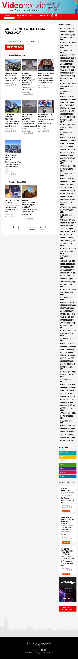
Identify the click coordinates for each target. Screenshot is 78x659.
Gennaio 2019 (65, 138)
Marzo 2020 (65, 185)
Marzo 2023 (65, 308)
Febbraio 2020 (66, 182)
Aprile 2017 (65, 64)
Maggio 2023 (65, 314)
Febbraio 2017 (66, 58)
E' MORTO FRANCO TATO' (66, 489)
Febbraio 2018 (66, 99)
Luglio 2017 (65, 73)
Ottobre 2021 (65, 248)
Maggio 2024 (65, 355)
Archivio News (47, 653)
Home (7, 15)
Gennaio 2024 (65, 343)
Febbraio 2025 (66, 388)
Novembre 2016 (66, 45)
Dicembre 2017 (66, 92)
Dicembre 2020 (66, 215)
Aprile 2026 (65, 435)
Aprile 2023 (65, 311)
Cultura (62, 464)
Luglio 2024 (65, 361)
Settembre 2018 (66, 120)
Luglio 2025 (65, 402)
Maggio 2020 (65, 191)
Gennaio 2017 (65, 55)
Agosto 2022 (65, 282)
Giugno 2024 (65, 358)
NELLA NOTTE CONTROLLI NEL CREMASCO (28, 117)
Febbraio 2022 (66, 264)
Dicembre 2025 (66, 421)
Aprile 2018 (65, 105)
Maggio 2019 (65, 149)
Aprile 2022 (65, 270)
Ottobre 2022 (65, 290)
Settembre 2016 (66, 38)
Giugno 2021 (65, 235)
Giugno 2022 (65, 276)
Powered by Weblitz (39, 647)
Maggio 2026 (65, 438)
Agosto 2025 (65, 405)
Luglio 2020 (65, 196)
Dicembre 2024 (66, 380)
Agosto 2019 (65, 158)
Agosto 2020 (65, 199)
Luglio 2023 (65, 320)
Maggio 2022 (65, 273)
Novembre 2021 (66, 251)
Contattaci (28, 653)
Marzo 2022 (65, 267)
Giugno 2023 (65, 317)
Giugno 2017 (65, 70)
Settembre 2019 (66, 161)
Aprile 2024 (65, 352)
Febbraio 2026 (66, 429)
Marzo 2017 (65, 61)
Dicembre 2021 (66, 256)
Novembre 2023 (66, 334)
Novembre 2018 (66, 128)
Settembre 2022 (66, 285)
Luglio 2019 (65, 155)
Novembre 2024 (66, 375)
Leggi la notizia (9, 83)
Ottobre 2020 (65, 207)
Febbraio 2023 (66, 305)
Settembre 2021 (66, 244)
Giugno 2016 (65, 29)
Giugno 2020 (65, 193)
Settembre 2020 (66, 202)
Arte (61, 456)
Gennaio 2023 (65, 302)
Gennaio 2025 (65, 385)
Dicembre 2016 (66, 50)
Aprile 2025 (65, 393)
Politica (62, 468)
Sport (62, 476)
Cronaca (63, 460)
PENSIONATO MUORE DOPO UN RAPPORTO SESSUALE (67, 520)
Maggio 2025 (65, 396)
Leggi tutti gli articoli (67, 609)
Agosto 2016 (65, 35)
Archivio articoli (25, 15)
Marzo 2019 (65, 143)
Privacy (37, 653)
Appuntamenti (64, 452)
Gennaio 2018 (65, 96)
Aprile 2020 (65, 188)
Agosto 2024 (65, 364)
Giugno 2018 (65, 111)
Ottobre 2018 (65, 125)
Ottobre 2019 (65, 166)
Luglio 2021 (65, 238)
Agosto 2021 (65, 241)
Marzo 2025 (65, 391)
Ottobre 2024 (65, 372)
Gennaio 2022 (65, 261)
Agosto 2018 (65, 117)
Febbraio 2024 (66, 346)
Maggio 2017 (65, 67)
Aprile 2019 (65, 146)
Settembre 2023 (66, 326)
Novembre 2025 (66, 416)
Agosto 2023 (65, 323)
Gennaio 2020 (65, 179)
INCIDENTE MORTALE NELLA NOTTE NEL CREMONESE (67, 552)
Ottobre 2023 (65, 331)
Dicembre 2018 (66, 133)
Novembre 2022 (66, 293)
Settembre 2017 (66, 79)
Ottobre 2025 (65, 413)
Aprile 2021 (65, 229)
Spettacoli (63, 472)
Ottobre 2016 (65, 43)
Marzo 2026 (65, 432)
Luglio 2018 (65, 114)
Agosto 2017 (65, 76)
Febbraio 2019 (66, 141)
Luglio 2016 (65, 32)
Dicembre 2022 (66, 297)
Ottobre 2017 (65, 84)
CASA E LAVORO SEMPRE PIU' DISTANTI (11, 157)
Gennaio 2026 (65, 426)
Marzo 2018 (65, 102)
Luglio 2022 (65, 279)
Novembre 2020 (66, 210)
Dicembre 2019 (66, 174)
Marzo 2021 (65, 226)
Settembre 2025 (66, 408)
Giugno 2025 (65, 399)
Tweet (13, 85)
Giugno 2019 (65, 152)
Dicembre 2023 (66, 339)
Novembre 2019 (66, 169)
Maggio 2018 (65, 108)
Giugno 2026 (65, 441)
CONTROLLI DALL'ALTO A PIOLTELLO (9, 117)
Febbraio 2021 (66, 223)
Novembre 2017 (66, 87)
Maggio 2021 (65, 232)
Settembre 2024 (66, 367)
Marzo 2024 (65, 349)
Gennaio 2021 (65, 220)
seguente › (32, 229)
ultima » (43, 229)
